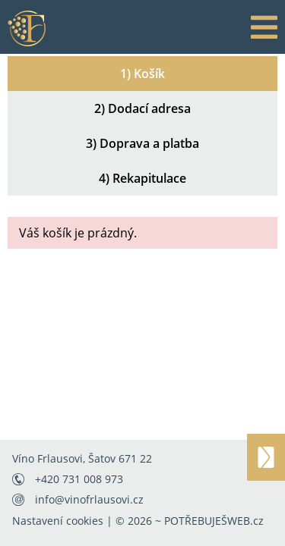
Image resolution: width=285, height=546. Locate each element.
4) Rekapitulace (142, 178)
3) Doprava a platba (142, 143)
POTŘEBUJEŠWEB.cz (214, 520)
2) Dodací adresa (142, 108)
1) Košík (142, 73)
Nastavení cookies (57, 520)
